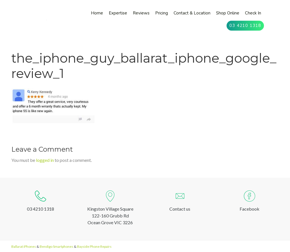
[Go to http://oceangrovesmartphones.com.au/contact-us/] (180, 202)
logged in (45, 160)
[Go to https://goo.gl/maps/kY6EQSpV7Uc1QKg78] (110, 209)
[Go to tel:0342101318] (40, 202)
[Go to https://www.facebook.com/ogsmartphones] (249, 202)
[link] (97, 13)
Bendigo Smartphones (56, 246)
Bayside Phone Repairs (94, 246)
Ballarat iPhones (23, 246)
